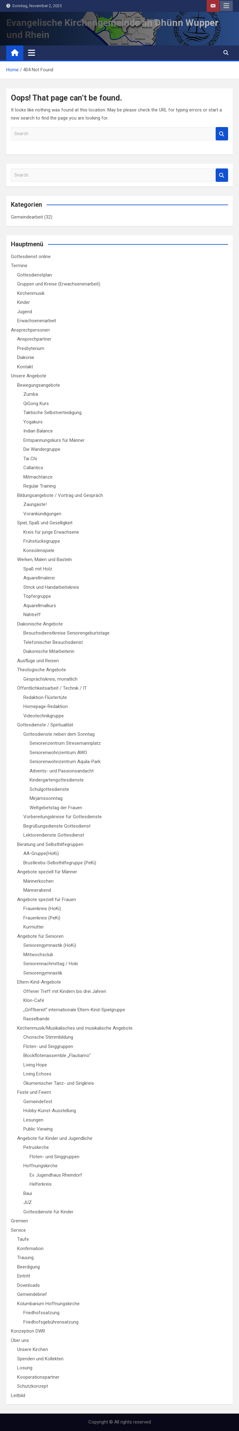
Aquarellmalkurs (39, 605)
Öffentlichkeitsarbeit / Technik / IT (52, 688)
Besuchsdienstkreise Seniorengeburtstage (66, 633)
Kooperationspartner (38, 1377)
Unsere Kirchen (32, 1349)
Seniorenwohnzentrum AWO (58, 752)
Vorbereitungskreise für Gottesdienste (62, 816)
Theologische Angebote (41, 670)
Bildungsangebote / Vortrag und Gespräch (60, 495)
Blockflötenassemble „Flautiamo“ (57, 1055)
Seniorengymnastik (42, 973)
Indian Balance (38, 431)
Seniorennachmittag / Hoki (50, 963)
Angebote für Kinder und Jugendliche (54, 1138)
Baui (27, 1193)
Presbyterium (30, 348)
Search (222, 133)
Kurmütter (33, 927)
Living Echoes (37, 1074)
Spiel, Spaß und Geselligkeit (45, 523)
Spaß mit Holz (37, 569)
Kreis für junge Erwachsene (51, 532)
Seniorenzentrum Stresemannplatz (65, 743)
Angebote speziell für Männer (47, 872)
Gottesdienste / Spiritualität (45, 725)
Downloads (28, 1285)
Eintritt (23, 1276)
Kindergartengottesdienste (57, 780)
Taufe (23, 1239)
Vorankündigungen (42, 514)
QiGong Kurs (36, 403)
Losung (24, 1368)
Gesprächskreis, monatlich (50, 679)
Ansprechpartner (34, 339)
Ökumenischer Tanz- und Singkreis (58, 1083)
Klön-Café (33, 1000)
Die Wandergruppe (41, 449)
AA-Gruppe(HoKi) (41, 853)
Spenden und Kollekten (40, 1359)
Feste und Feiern (34, 1092)
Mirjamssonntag (46, 798)
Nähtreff (32, 614)
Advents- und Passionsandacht (62, 771)
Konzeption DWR (28, 1331)
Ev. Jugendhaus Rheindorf (56, 1175)
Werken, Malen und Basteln (44, 559)
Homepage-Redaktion (45, 706)
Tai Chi (30, 458)
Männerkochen (38, 881)
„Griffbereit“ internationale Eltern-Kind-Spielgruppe (74, 1010)
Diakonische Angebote (40, 624)
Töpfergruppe (37, 596)
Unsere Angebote (28, 376)
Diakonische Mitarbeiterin (48, 651)
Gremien (19, 1221)
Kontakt (25, 367)
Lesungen (33, 1120)
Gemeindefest (37, 1101)
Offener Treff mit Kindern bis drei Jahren (64, 991)
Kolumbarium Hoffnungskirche (48, 1303)
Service (18, 1230)
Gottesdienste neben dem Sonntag (59, 734)
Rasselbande (36, 1019)
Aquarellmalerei (39, 578)
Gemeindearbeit (27, 217)
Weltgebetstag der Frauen (56, 807)
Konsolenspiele (38, 550)
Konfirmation (30, 1248)
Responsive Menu (226, 6)
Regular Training (39, 486)
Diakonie (25, 357)
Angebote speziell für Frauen (46, 899)
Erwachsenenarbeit (36, 321)
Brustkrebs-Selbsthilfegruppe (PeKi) (59, 863)
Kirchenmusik (31, 293)
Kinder (23, 302)
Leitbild (18, 1395)
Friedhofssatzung (41, 1312)
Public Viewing (38, 1129)
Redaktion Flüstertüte (45, 697)
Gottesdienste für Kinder (48, 1212)
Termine (19, 265)
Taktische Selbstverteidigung (52, 412)
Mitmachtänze (38, 477)
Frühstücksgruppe (41, 541)
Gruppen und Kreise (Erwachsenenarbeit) (58, 284)
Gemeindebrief (32, 1294)
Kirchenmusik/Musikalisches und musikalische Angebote (75, 1028)
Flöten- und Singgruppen (48, 1046)
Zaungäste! (35, 504)
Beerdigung (28, 1267)
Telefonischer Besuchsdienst (53, 642)
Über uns (20, 1340)
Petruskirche (36, 1147)
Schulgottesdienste (49, 789)
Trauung (25, 1257)
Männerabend (37, 890)
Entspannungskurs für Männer (54, 440)
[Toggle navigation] (31, 52)
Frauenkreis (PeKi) (41, 918)
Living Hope (35, 1065)
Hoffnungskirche (40, 1166)
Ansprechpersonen (30, 330)
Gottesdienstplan (34, 275)
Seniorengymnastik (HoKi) (49, 945)
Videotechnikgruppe (43, 716)
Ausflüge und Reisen (38, 661)
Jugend (24, 311)
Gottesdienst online (31, 256)
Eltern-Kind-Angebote (39, 982)
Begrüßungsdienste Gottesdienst (57, 826)
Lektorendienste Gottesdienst (53, 835)
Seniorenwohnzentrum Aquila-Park (65, 761)
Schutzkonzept (32, 1386)
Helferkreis (41, 1184)
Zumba (30, 394)
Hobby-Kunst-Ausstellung (49, 1110)
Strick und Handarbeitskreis (51, 587)
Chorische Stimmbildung (48, 1037)
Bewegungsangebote (38, 385)
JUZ (27, 1202)
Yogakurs (33, 422)
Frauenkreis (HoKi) (42, 908)
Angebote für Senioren (40, 936)
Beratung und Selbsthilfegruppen (50, 844)
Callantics (33, 467)
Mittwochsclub (38, 954)
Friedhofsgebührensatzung (50, 1322)
